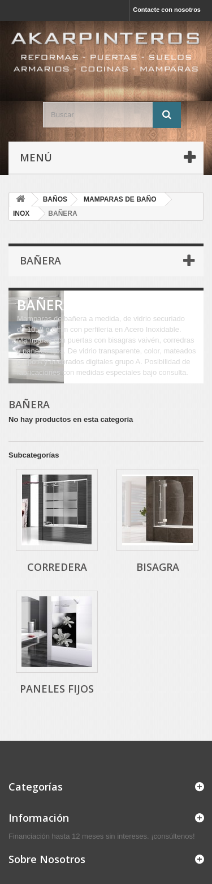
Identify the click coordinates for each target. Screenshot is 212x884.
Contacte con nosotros (167, 9)
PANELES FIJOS (57, 688)
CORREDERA (57, 567)
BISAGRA (157, 567)
